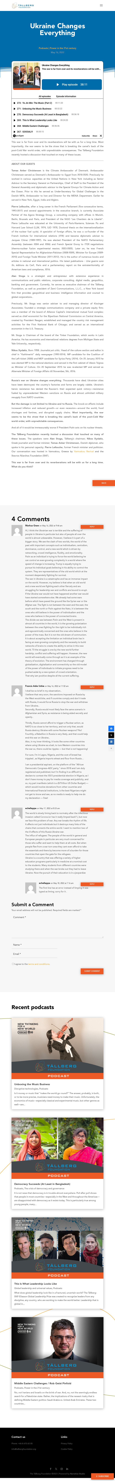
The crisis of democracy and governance (44, 1189)
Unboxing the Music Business (32, 1084)
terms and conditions (38, 964)
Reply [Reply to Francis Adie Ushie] (92, 687)
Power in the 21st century (63, 48)
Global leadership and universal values (33, 1288)
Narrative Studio (77, 1474)
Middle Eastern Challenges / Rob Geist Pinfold (42, 1383)
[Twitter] (111, 735)
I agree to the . (32, 964)
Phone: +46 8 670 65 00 (22, 1444)
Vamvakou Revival (84, 452)
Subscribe (103, 1476)
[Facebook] (111, 728)
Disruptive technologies (26, 1089)
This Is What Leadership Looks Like (35, 1284)
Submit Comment (92, 971)
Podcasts (43, 48)
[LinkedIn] (111, 742)
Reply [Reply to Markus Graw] (92, 527)
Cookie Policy (66, 1449)
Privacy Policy (66, 1444)
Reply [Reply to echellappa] (92, 809)
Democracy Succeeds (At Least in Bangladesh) (42, 1184)
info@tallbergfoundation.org (24, 1449)
